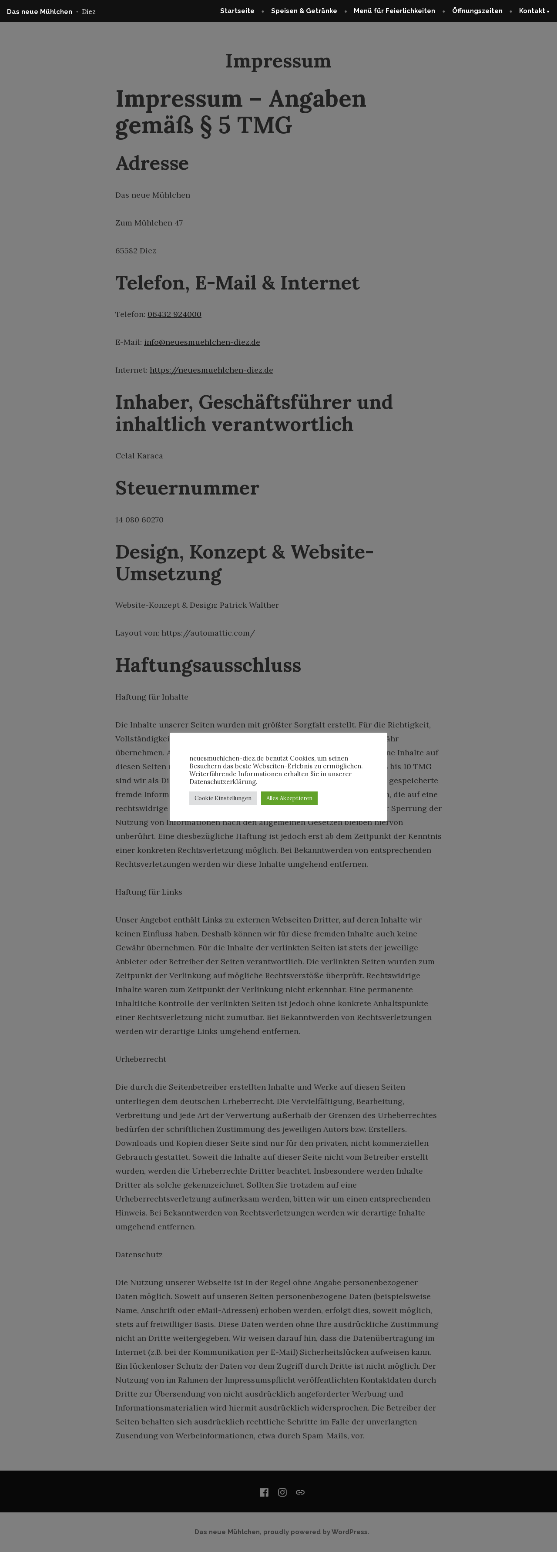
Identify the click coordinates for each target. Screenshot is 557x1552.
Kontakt (532, 11)
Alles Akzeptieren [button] (289, 798)
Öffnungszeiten (477, 11)
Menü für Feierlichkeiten (394, 11)
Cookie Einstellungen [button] (223, 798)
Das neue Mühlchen (39, 12)
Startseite (237, 11)
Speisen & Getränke (304, 11)
